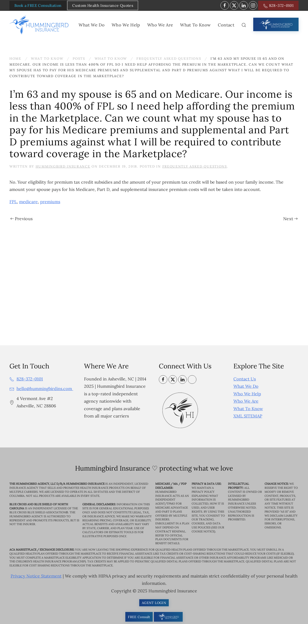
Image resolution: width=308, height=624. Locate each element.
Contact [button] (226, 25)
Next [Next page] (290, 218)
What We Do (245, 386)
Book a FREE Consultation (37, 5)
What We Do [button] (92, 25)
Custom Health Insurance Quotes (102, 5)
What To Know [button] (195, 25)
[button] (243, 25)
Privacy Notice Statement (36, 576)
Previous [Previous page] (21, 218)
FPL (13, 201)
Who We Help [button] (126, 25)
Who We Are (245, 401)
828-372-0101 (278, 5)
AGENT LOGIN (154, 603)
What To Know (248, 408)
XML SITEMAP (247, 416)
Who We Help (247, 393)
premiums (50, 201)
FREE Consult (139, 617)
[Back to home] (39, 25)
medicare (28, 201)
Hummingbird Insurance (63, 166)
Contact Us (244, 379)
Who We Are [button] (160, 25)
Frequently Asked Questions (194, 166)
